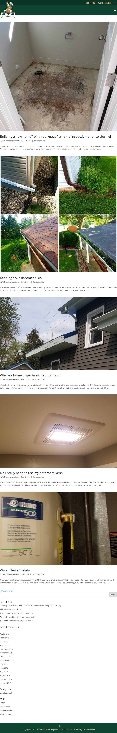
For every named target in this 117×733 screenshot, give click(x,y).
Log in (2, 703)
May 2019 (4, 671)
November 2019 (6, 653)
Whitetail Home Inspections (48, 729)
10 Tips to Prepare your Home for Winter (16, 621)
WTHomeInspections (10, 141)
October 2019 (5, 656)
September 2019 (6, 660)
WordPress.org (6, 714)
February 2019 (6, 679)
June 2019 (4, 668)
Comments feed (6, 710)
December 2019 (6, 649)
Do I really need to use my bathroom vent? (31, 473)
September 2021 (6, 638)
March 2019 (5, 675)
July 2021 (3, 641)
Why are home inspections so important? (30, 375)
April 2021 (4, 645)
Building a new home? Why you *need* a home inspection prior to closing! (55, 136)
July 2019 (3, 664)
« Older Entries (6, 591)
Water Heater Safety (15, 570)
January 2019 (5, 683)
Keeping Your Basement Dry (21, 278)
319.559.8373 (106, 3)
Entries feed (5, 706)
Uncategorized (39, 141)
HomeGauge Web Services (84, 729)
